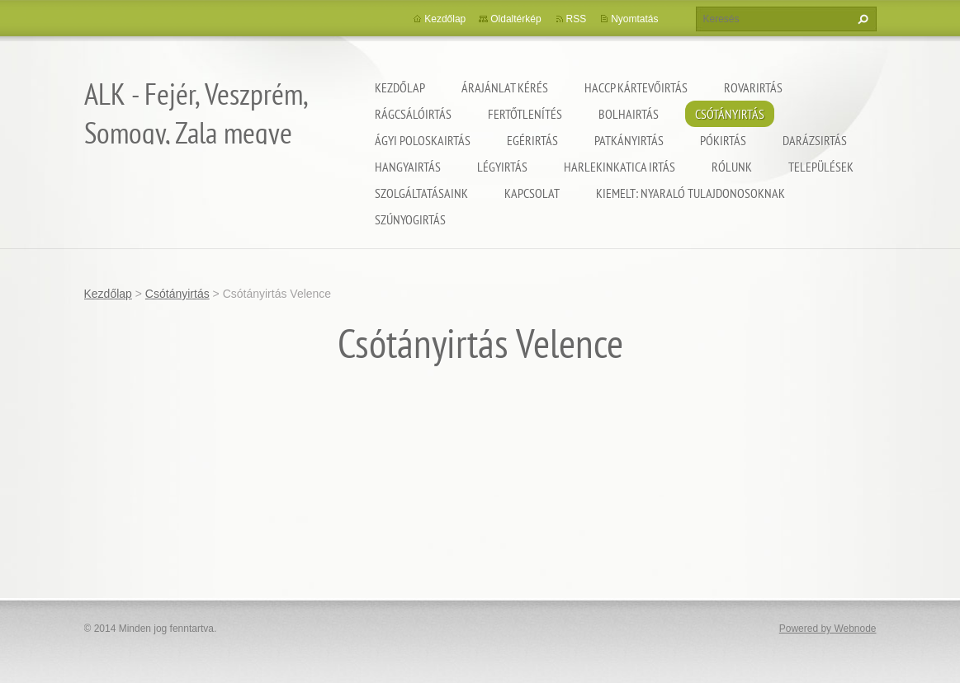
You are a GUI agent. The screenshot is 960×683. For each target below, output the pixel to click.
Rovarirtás (753, 87)
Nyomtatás (634, 19)
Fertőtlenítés (525, 114)
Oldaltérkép (515, 19)
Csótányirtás (729, 114)
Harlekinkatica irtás (619, 166)
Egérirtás (532, 140)
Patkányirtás (629, 140)
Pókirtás (723, 140)
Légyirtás (502, 166)
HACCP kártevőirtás (636, 87)
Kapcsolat (532, 193)
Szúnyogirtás (410, 219)
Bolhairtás (628, 114)
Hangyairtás (408, 166)
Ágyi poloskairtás (423, 140)
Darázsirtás (815, 140)
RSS (576, 19)
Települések (821, 166)
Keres (861, 19)
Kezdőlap (400, 87)
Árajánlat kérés (504, 87)
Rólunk (732, 166)
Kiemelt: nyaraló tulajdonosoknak (690, 193)
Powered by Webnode (828, 628)
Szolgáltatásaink (421, 193)
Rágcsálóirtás (413, 114)
